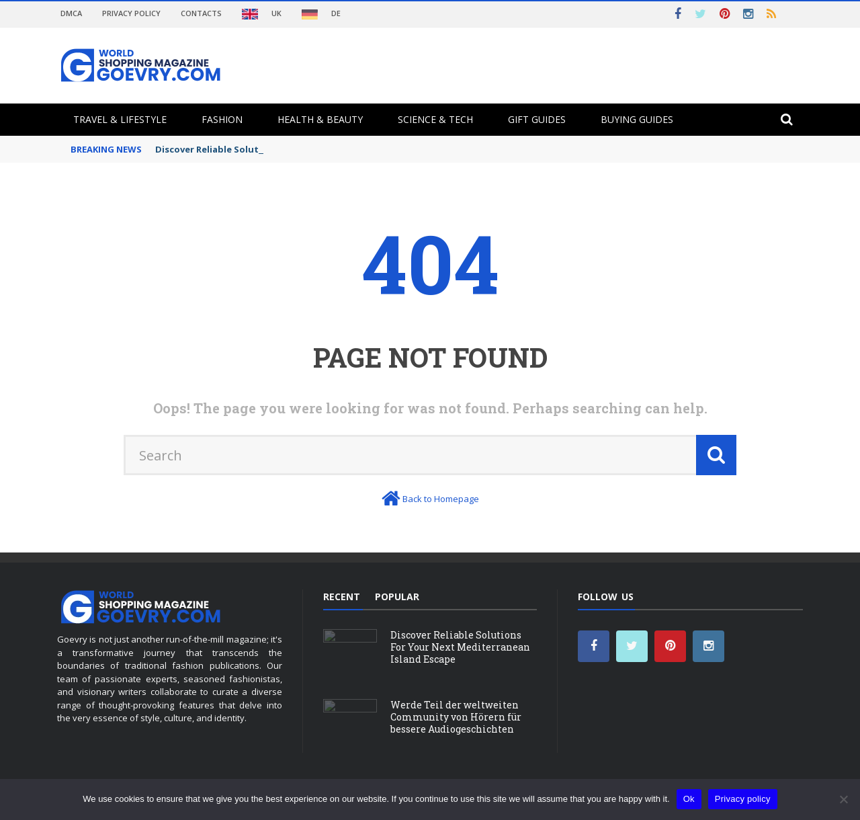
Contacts (201, 13)
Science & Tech (435, 119)
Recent (341, 596)
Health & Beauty (320, 119)
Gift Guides (537, 119)
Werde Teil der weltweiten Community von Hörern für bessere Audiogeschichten (455, 716)
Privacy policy (743, 799)
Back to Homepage (440, 499)
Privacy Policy (131, 13)
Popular (397, 596)
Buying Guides (637, 119)
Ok (689, 799)
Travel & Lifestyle (120, 119)
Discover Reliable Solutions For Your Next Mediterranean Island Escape (460, 646)
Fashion (222, 119)
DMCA (71, 13)
